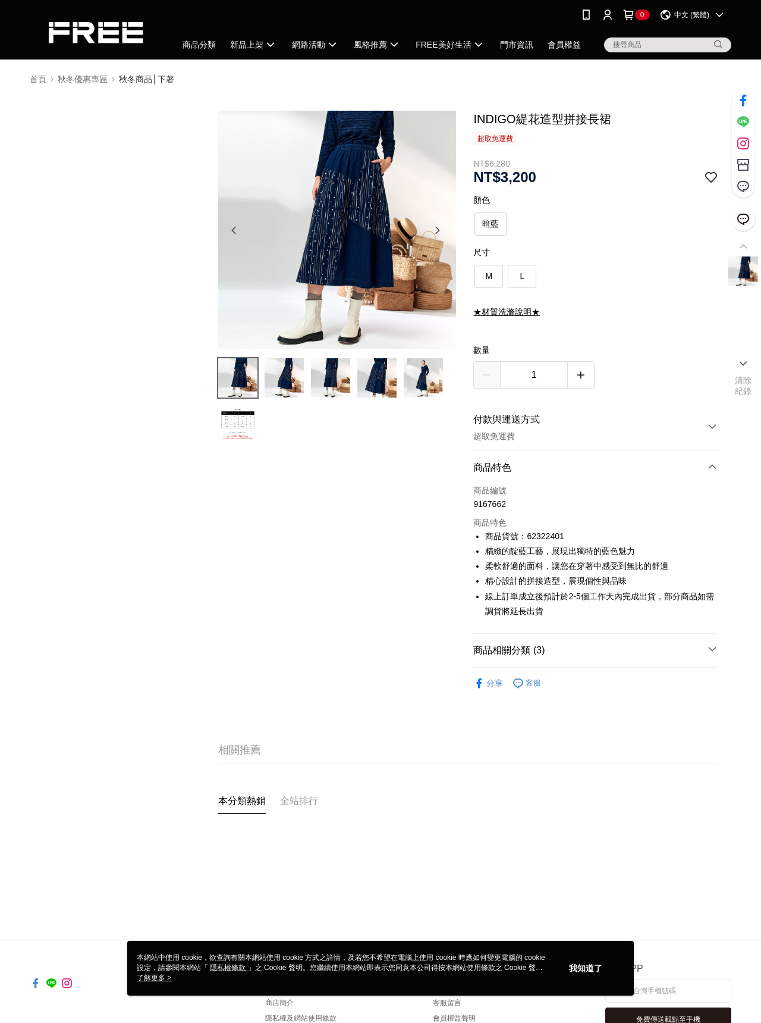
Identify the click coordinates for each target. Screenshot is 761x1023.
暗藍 (490, 224)
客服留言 (447, 1003)
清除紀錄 (743, 386)
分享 (488, 683)
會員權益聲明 (454, 1018)
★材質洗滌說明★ (506, 312)
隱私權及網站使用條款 (301, 1018)
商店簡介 (279, 1003)
